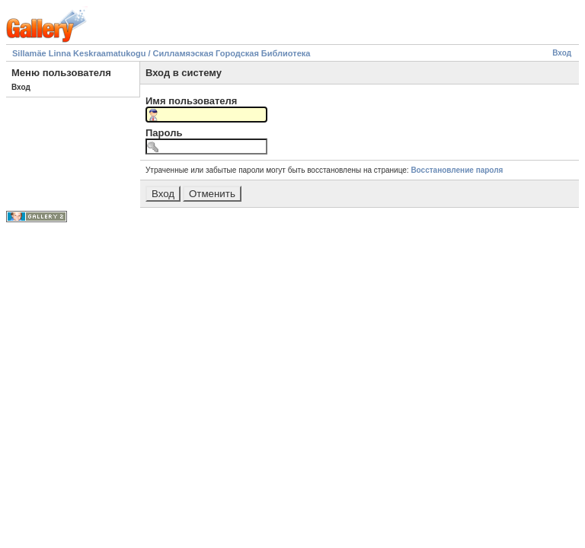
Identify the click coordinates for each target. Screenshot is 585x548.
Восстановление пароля (457, 170)
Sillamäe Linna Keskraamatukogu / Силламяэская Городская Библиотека (161, 53)
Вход (561, 53)
